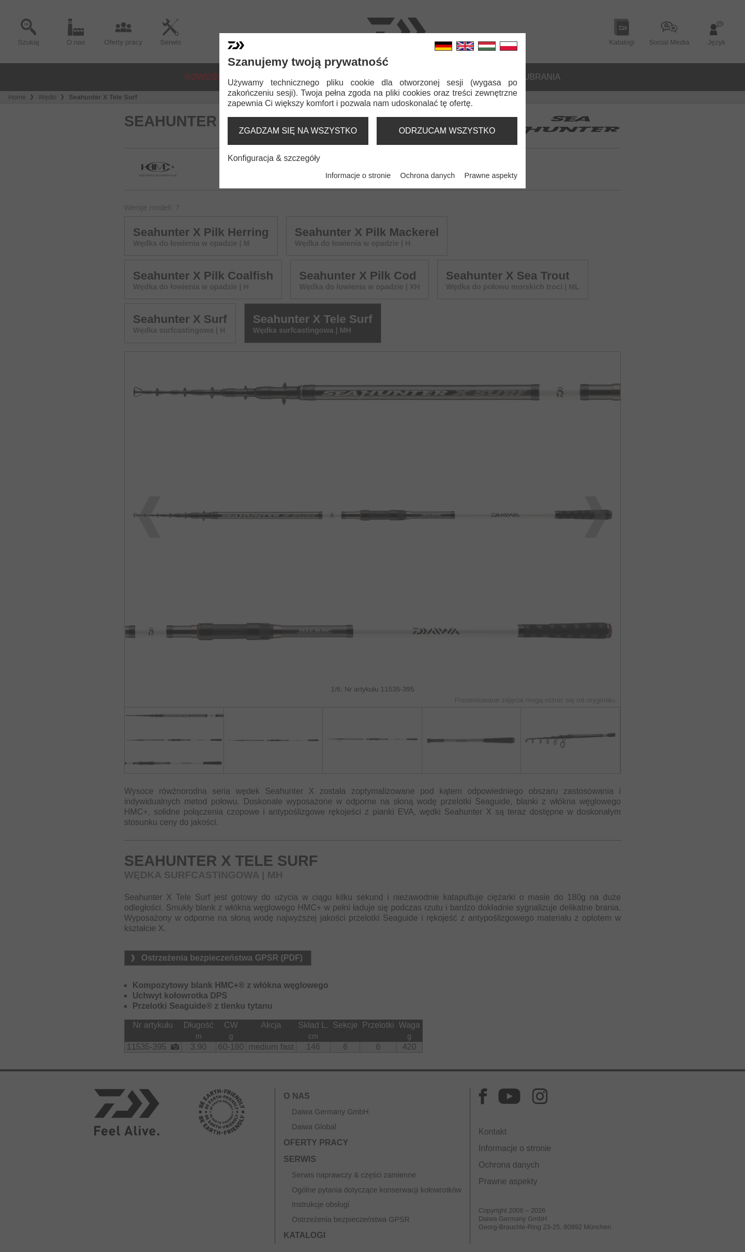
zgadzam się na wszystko (298, 130)
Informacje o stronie (358, 175)
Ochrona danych (427, 175)
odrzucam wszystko (447, 130)
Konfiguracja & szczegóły (274, 158)
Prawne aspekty (491, 175)
